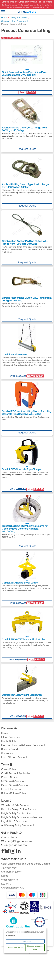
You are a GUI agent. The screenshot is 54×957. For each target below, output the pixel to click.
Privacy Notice (9, 777)
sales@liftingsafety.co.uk (16, 841)
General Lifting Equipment (14, 21)
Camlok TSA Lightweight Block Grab (22, 695)
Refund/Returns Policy (13, 793)
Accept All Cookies (15, 948)
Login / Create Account (14, 757)
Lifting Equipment (19, 17)
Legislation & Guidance (14, 821)
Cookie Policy (8, 769)
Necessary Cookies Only (35, 947)
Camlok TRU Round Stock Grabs (20, 583)
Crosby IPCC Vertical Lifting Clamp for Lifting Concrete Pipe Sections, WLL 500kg (26, 412)
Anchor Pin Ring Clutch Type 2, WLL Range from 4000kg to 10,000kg (25, 185)
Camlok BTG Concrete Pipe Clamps (21, 469)
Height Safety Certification (15, 813)
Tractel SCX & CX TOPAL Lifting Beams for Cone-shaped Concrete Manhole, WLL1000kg (25, 529)
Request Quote (27, 149)
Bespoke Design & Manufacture (18, 809)
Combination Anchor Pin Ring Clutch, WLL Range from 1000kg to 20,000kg (25, 242)
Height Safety (8, 741)
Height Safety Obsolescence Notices (21, 817)
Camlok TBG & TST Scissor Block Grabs (23, 639)
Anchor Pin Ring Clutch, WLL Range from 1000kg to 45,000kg (24, 129)
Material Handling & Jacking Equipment (23, 745)
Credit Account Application (16, 773)
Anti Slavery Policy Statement (17, 825)
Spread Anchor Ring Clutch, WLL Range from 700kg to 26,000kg (27, 299)
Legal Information (11, 789)
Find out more (25, 941)
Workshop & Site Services (15, 805)
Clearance (7, 753)
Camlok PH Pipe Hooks (14, 354)
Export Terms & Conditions (15, 785)
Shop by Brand (9, 749)
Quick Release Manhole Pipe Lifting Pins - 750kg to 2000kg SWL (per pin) (24, 73)
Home (4, 17)
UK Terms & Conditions (13, 781)
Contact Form (9, 837)
